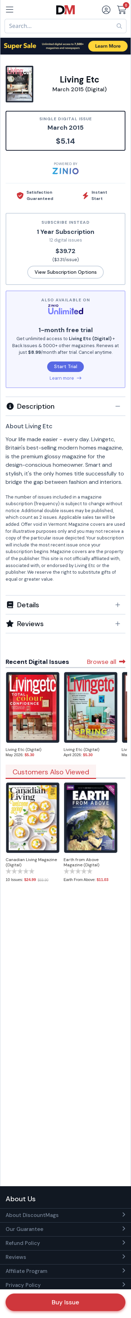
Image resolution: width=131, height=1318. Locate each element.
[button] (65, 406)
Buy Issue (65, 1302)
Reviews (16, 1257)
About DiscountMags (32, 1215)
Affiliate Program (26, 1271)
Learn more (65, 378)
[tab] (65, 405)
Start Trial (65, 366)
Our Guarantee (24, 1229)
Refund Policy (23, 1243)
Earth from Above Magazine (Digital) (81, 862)
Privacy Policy (23, 1285)
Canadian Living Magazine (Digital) (31, 862)
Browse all (106, 662)
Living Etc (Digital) (23, 749)
